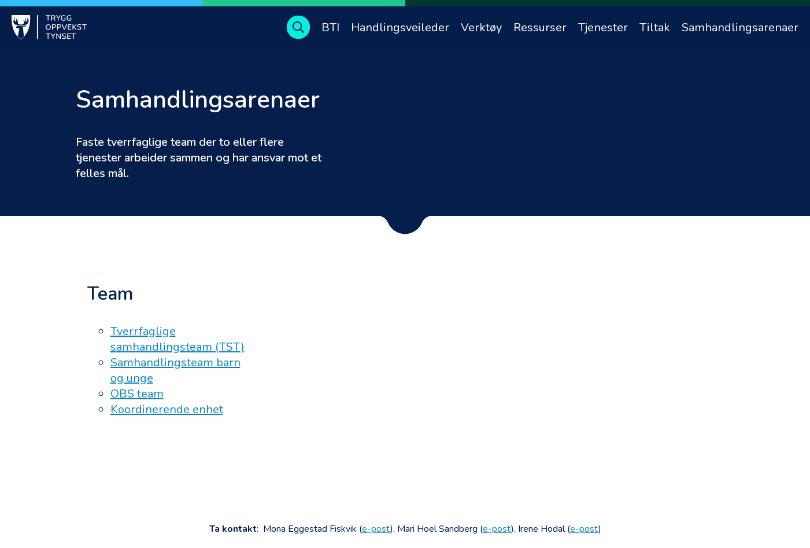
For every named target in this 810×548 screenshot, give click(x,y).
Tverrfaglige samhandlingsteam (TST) (177, 339)
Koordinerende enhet (166, 409)
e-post (376, 529)
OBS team (137, 394)
